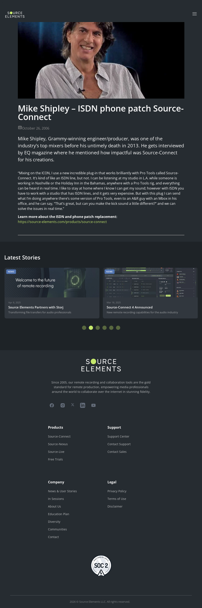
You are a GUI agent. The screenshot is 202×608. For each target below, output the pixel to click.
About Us (54, 506)
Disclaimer (115, 506)
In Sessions (56, 499)
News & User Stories (62, 491)
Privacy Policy (116, 491)
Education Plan (58, 514)
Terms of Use (116, 499)
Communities (57, 529)
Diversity (54, 522)
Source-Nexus (58, 444)
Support (114, 427)
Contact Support (119, 444)
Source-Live (56, 452)
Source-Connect (59, 436)
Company (56, 482)
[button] (84, 328)
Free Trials (55, 459)
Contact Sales (117, 452)
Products (55, 427)
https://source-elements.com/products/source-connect (62, 221)
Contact (53, 537)
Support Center (118, 436)
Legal (111, 482)
